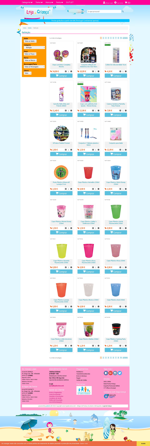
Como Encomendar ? (55, 394)
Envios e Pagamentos (55, 392)
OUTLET (70, 2)
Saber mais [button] (84, 443)
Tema (39, 2)
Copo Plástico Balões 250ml (88, 339)
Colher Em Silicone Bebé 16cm (116, 65)
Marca (49, 2)
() (128, 2)
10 (121, 38)
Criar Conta (118, 2)
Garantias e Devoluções (56, 396)
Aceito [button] (143, 443)
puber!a (48, 406)
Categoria (27, 2)
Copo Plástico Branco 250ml (88, 300)
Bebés (29, 28)
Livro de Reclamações (55, 402)
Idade (26, 38)
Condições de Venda (55, 398)
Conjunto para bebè (116, 143)
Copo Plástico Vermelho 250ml (88, 182)
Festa (59, 2)
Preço (26, 51)
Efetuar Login (108, 2)
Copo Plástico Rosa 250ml (116, 261)
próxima (125, 38)
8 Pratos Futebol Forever (61, 143)
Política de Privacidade (55, 400)
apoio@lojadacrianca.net (56, 386)
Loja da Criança (107, 406)
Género (26, 70)
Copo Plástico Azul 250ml (116, 300)
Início (24, 28)
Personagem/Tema (30, 64)
